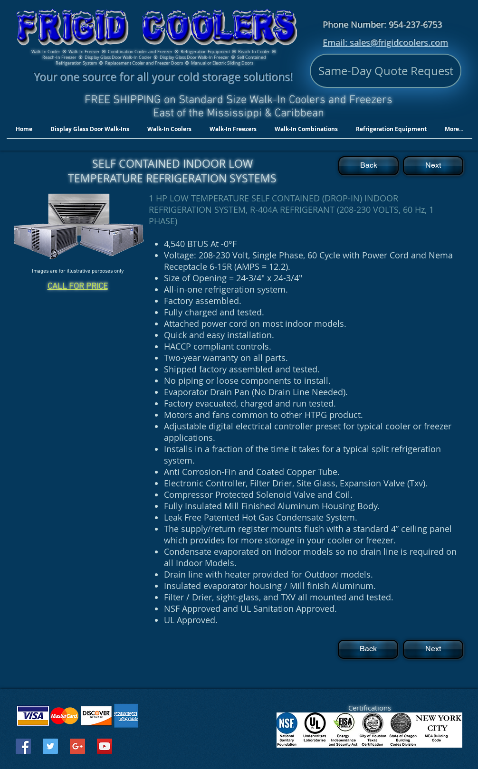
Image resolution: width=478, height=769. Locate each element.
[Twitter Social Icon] (50, 746)
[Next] (433, 165)
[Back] (368, 165)
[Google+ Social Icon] (77, 746)
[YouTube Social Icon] (104, 746)
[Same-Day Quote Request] (385, 71)
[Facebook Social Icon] (23, 746)
